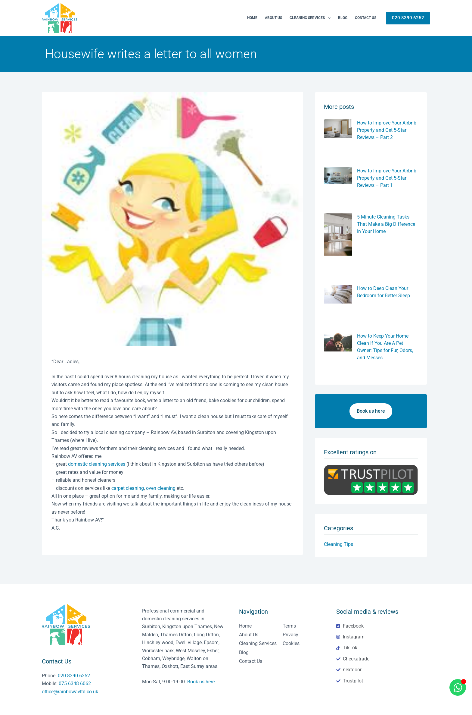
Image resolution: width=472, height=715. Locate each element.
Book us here (201, 682)
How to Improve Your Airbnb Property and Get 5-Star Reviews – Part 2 (386, 130)
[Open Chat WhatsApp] (457, 687)
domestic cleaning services (96, 464)
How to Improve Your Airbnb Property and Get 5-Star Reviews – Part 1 (386, 178)
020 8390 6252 (408, 17)
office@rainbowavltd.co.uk (70, 692)
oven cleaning (160, 488)
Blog (342, 18)
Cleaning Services (311, 18)
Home (252, 18)
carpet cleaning (127, 488)
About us (273, 18)
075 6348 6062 (75, 683)
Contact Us (365, 18)
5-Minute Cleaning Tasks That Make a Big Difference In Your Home (386, 224)
